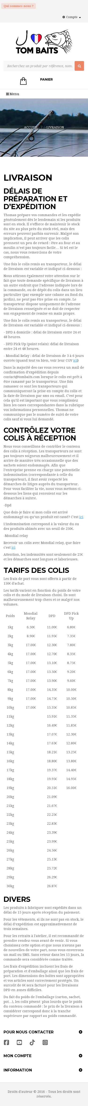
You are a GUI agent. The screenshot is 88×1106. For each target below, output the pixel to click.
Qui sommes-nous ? (19, 6)
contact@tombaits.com (22, 377)
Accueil (31, 127)
